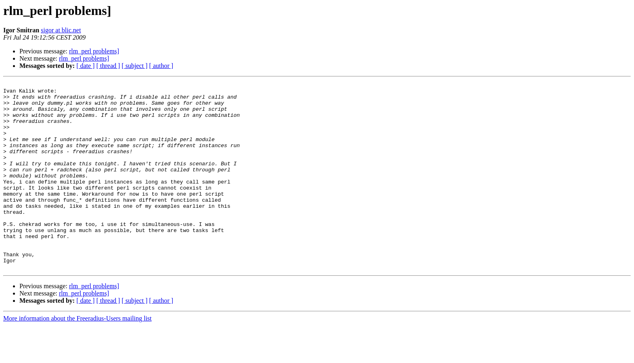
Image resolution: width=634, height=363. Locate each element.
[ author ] (161, 65)
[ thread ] (108, 65)
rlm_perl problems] (94, 51)
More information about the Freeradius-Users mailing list (77, 355)
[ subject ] (135, 65)
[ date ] (85, 65)
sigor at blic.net (61, 30)
